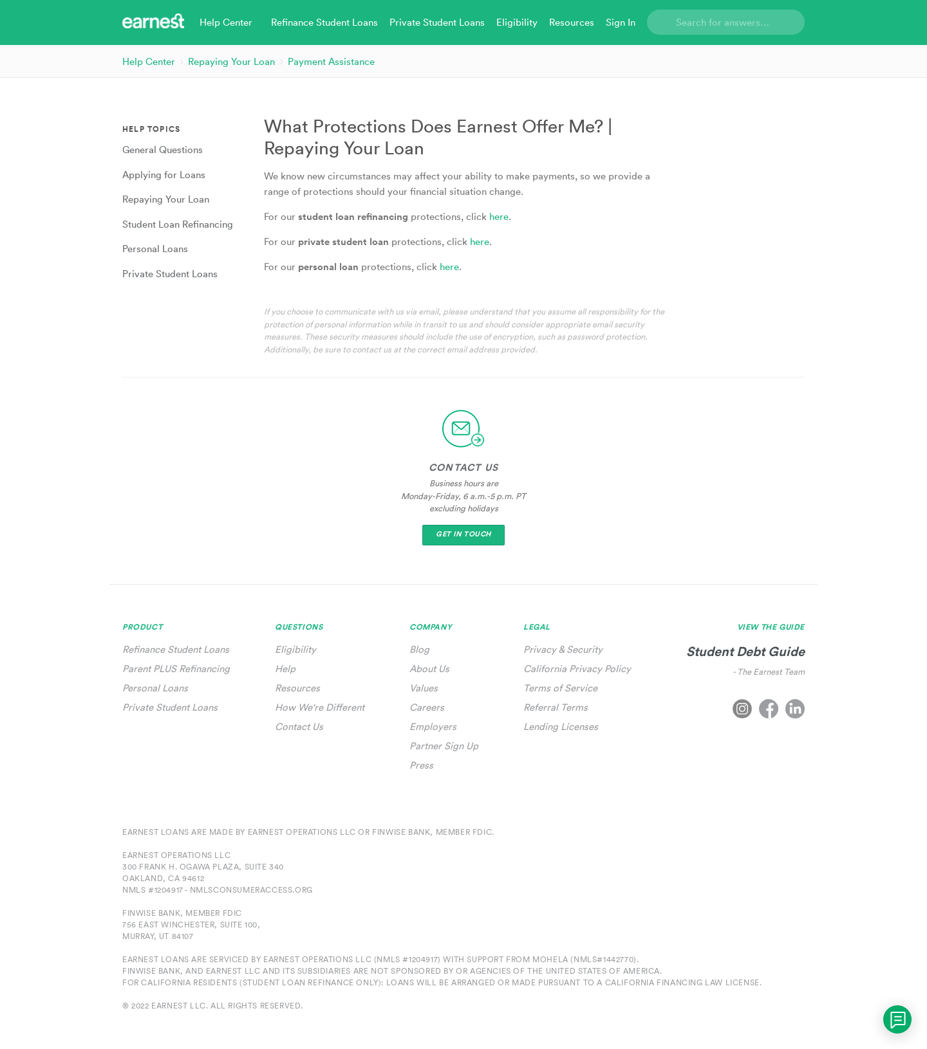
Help (285, 668)
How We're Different (319, 707)
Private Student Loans (170, 707)
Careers (426, 707)
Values (423, 688)
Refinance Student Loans (175, 649)
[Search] (726, 22)
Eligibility (295, 649)
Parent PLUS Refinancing (176, 668)
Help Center (148, 61)
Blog (419, 649)
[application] (897, 1019)
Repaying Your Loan (231, 61)
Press (421, 765)
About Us (429, 668)
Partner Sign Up (443, 746)
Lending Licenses (560, 726)
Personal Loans (155, 688)
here (499, 216)
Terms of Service (560, 688)
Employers (432, 726)
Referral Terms (555, 707)
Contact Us (299, 726)
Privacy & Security (563, 649)
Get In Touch (463, 534)
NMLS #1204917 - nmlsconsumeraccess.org (217, 889)
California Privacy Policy (577, 668)
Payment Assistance (331, 61)
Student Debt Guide (745, 651)
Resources (297, 688)
